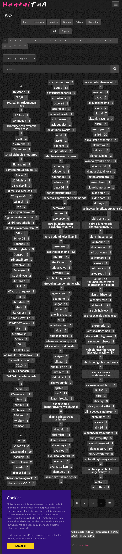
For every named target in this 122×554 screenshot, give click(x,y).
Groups (67, 21)
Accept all (20, 545)
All (5, 40)
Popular (65, 31)
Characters (93, 21)
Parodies (53, 21)
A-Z (54, 31)
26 (109, 502)
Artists (79, 21)
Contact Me (82, 545)
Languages (38, 21)
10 (92, 502)
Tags (25, 21)
